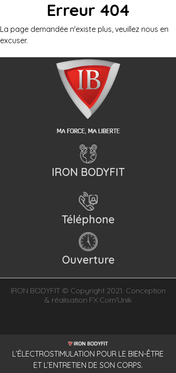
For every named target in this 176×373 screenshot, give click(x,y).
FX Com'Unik (110, 299)
